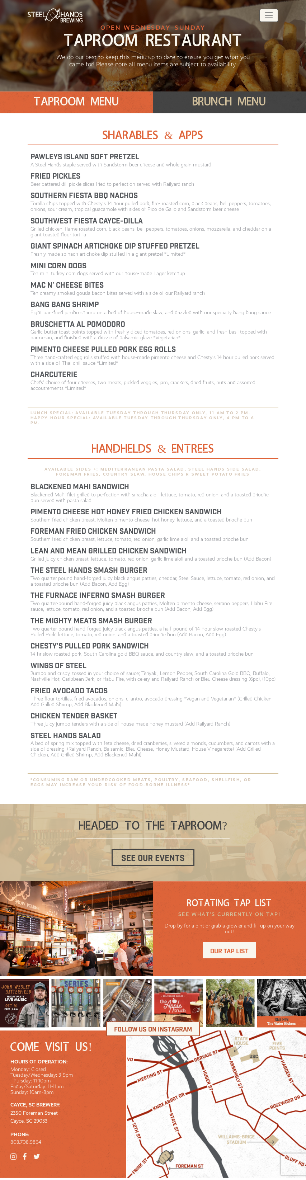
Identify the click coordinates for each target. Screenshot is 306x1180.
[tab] (76, 102)
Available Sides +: (71, 469)
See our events (153, 858)
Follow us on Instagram (153, 1030)
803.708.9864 (25, 1142)
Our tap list (229, 951)
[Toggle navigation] (268, 15)
